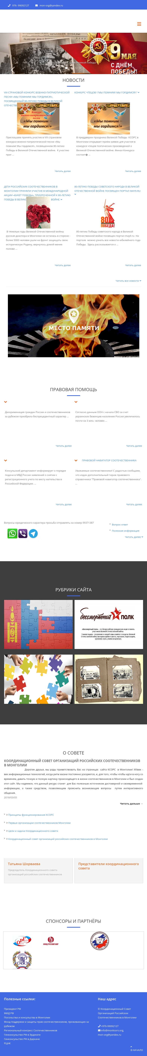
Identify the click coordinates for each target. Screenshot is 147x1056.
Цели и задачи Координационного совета (33, 831)
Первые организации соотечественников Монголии (39, 823)
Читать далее (63, 171)
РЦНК (7, 1043)
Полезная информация (125, 530)
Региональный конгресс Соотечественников (30, 1030)
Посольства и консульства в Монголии (27, 1017)
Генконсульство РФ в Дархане (22, 1039)
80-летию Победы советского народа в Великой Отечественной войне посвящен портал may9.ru (108, 190)
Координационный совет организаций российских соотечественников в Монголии (72, 763)
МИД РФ (9, 1013)
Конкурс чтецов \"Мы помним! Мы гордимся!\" (107, 92)
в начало (136, 1049)
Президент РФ (12, 1009)
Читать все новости (128, 280)
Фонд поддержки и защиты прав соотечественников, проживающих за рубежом (46, 1024)
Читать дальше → (131, 803)
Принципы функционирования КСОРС (31, 814)
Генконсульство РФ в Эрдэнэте (22, 1034)
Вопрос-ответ (120, 524)
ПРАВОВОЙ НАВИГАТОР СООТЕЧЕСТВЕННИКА (109, 460)
